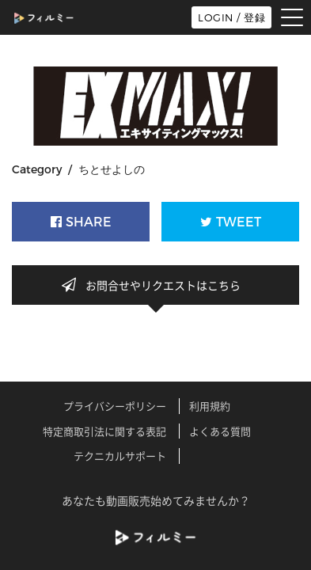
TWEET (230, 222)
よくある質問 (220, 431)
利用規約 (209, 405)
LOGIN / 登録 (231, 17)
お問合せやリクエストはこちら (156, 285)
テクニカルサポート (120, 455)
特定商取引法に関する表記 (104, 431)
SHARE (81, 222)
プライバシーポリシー (114, 405)
